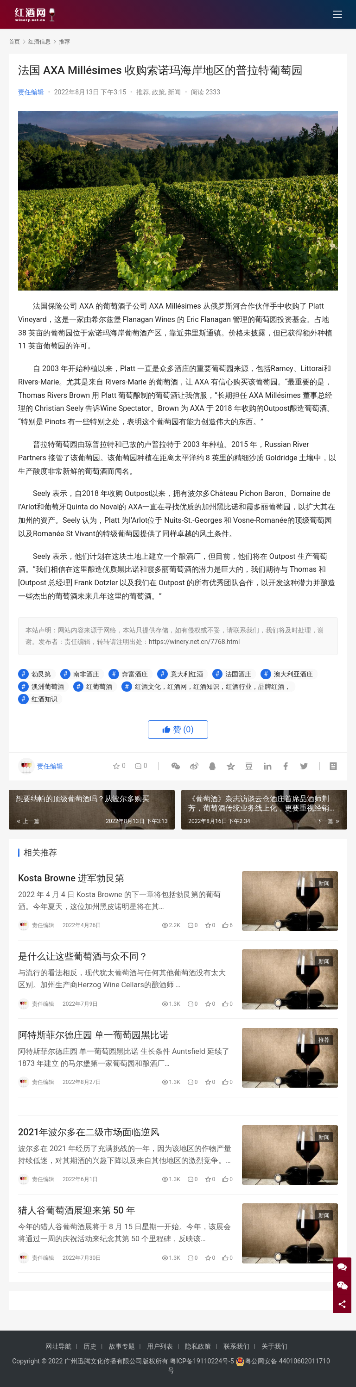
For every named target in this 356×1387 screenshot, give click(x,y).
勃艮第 (41, 674)
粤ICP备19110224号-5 (202, 1361)
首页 (14, 41)
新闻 (174, 92)
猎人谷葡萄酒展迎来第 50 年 (76, 1212)
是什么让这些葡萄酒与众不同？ (83, 956)
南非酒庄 (86, 674)
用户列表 (160, 1346)
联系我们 (236, 1346)
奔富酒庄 (135, 674)
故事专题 (122, 1346)
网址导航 (58, 1346)
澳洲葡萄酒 (48, 686)
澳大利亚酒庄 (293, 674)
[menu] (337, 14)
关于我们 (274, 1346)
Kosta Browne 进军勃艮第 (71, 878)
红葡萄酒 (99, 686)
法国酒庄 (238, 674)
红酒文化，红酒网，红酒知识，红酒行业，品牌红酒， (213, 686)
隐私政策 (198, 1346)
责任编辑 (31, 92)
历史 (89, 1346)
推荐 (142, 92)
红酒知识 (44, 699)
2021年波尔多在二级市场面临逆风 (88, 1133)
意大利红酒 (187, 674)
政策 (158, 92)
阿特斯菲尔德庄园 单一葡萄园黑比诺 (93, 1035)
